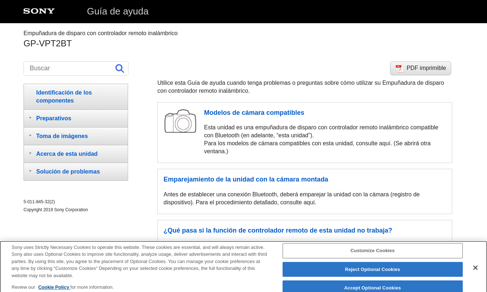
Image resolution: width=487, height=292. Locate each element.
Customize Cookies (373, 252)
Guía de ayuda (118, 11)
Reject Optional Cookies (372, 271)
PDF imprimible (426, 68)
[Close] (475, 270)
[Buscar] (76, 68)
